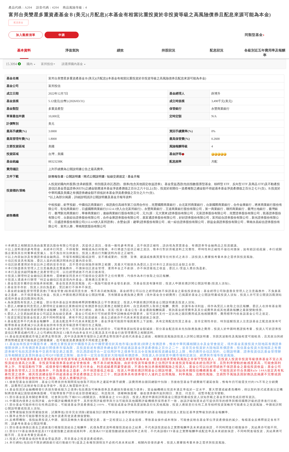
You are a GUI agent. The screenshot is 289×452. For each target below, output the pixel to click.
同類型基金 (255, 35)
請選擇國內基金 (74, 64)
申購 (61, 35)
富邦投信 (48, 64)
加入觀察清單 (25, 35)
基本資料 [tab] (24, 50)
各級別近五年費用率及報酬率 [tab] (264, 52)
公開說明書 (73, 176)
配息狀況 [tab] (216, 50)
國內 (31, 64)
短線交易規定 (116, 176)
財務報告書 (56, 176)
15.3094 (13, 64)
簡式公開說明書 (94, 176)
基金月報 (134, 176)
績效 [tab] (120, 50)
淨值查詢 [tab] (72, 50)
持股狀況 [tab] (168, 50)
